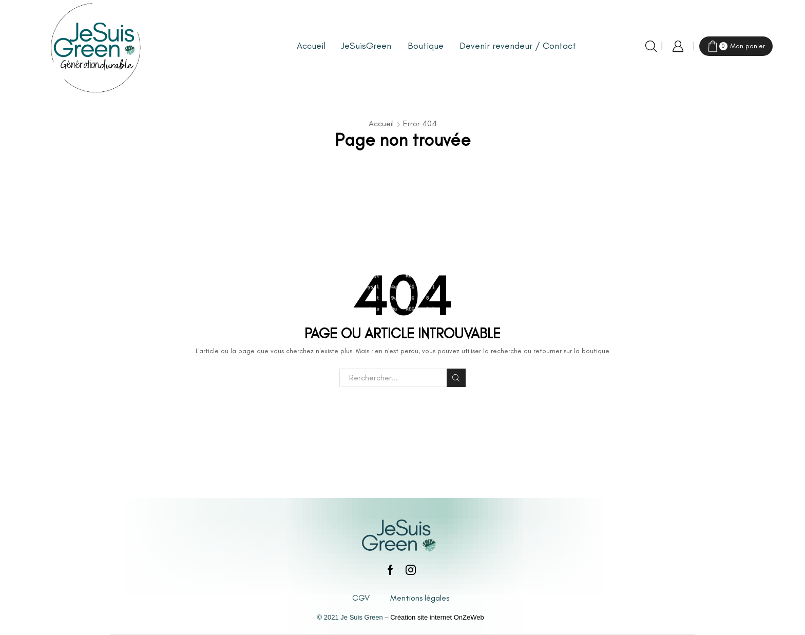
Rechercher (456, 377)
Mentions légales (419, 598)
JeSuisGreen (366, 45)
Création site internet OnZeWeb (437, 617)
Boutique (426, 45)
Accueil (311, 45)
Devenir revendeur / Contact (517, 45)
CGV (361, 598)
